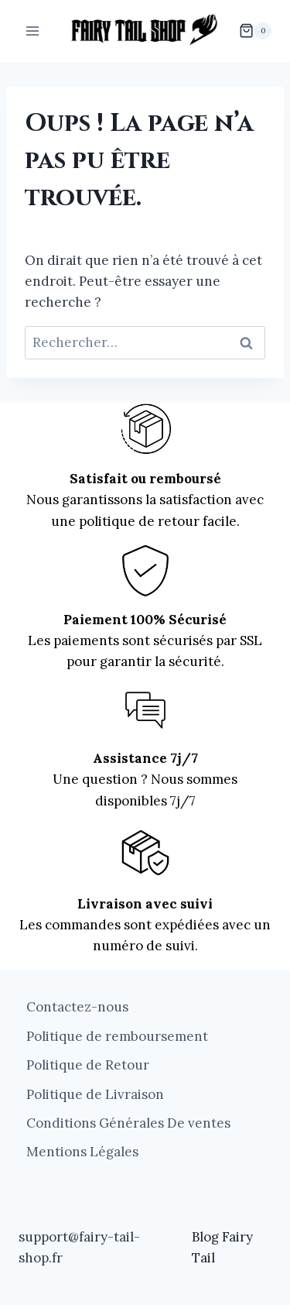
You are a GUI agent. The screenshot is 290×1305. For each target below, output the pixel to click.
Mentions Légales (82, 1151)
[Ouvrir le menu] (33, 31)
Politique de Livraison (95, 1094)
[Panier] (255, 30)
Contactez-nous (77, 1006)
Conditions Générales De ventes (128, 1123)
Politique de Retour (87, 1064)
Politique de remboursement (117, 1036)
